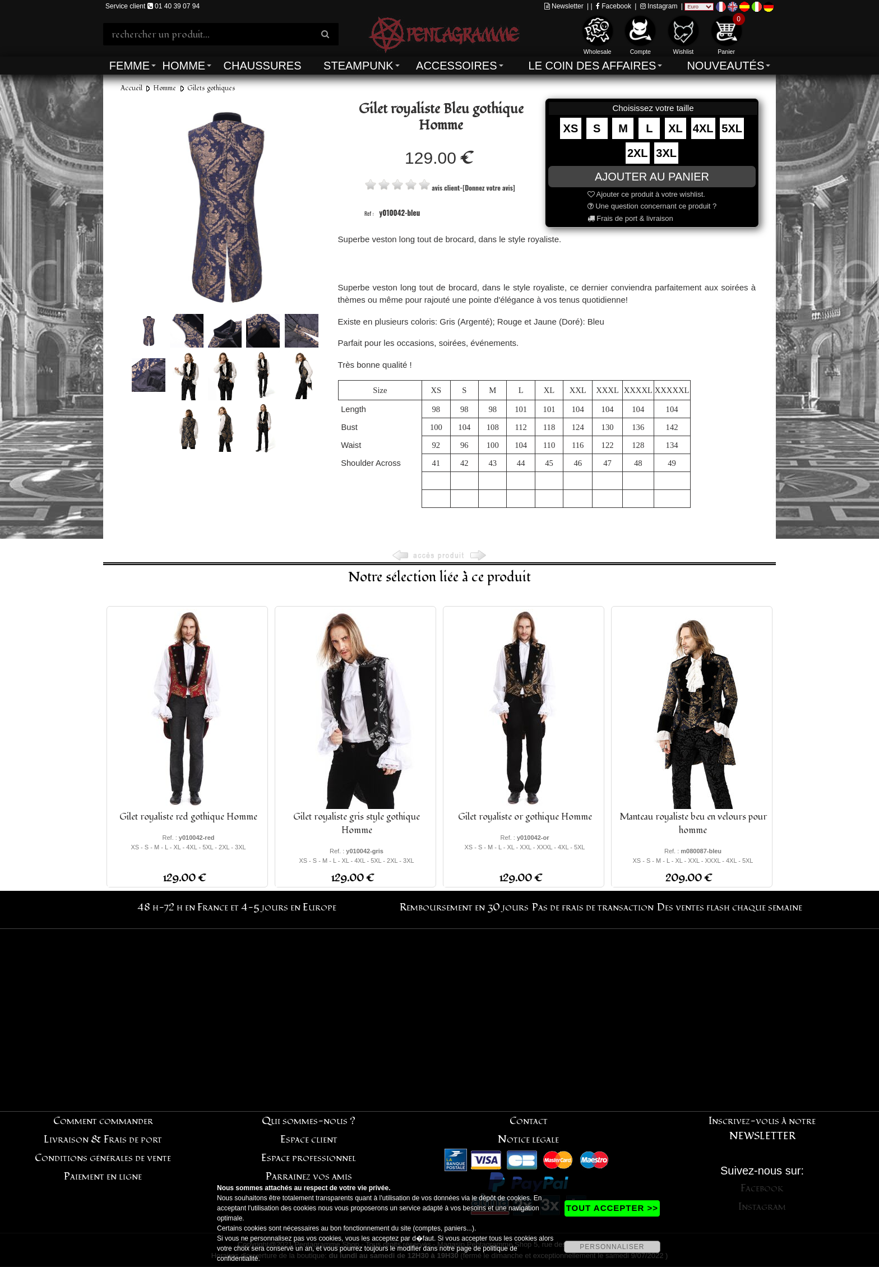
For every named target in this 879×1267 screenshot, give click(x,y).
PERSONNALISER (612, 1247)
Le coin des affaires (592, 65)
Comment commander (103, 1121)
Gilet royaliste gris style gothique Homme (356, 823)
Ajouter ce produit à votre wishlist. (646, 194)
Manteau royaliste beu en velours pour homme (693, 823)
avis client (446, 187)
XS (571, 128)
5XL (731, 128)
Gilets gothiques (211, 88)
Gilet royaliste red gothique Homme (188, 817)
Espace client (308, 1139)
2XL (637, 153)
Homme (183, 65)
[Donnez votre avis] (488, 187)
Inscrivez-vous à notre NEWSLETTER (762, 1128)
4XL (703, 128)
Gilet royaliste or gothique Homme (525, 817)
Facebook (613, 6)
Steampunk (358, 65)
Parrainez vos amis (309, 1176)
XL (675, 128)
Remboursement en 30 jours (464, 907)
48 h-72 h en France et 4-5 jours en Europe (236, 907)
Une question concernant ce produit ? (652, 206)
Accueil (131, 88)
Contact (529, 1121)
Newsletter (564, 6)
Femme (129, 65)
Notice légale (528, 1139)
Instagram (659, 6)
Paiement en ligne (103, 1176)
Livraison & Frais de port (103, 1139)
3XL (666, 153)
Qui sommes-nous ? (308, 1121)
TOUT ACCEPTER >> (612, 1208)
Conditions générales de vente (103, 1158)
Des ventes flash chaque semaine (729, 907)
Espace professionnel (308, 1158)
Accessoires (456, 65)
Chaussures (263, 65)
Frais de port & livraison (630, 218)
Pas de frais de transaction (593, 907)
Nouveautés (725, 65)
